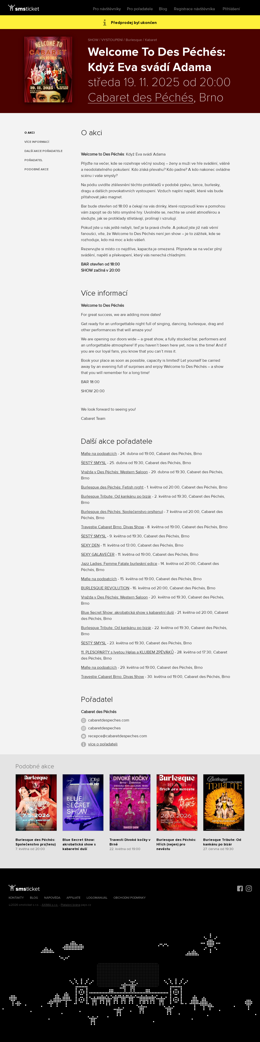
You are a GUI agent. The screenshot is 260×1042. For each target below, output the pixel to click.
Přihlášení (231, 8)
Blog (163, 8)
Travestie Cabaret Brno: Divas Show (112, 527)
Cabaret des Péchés (140, 98)
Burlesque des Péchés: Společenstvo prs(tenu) (122, 511)
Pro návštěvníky (107, 8)
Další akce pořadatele (43, 151)
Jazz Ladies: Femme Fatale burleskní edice (119, 563)
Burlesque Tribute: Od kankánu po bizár (116, 496)
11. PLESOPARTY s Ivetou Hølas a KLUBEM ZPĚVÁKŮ (127, 652)
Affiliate (73, 898)
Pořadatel (33, 160)
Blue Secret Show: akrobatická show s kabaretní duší (127, 612)
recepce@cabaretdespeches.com (117, 736)
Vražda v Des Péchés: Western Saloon (114, 472)
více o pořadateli (103, 744)
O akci (29, 133)
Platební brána (70, 905)
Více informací (36, 142)
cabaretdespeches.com (108, 720)
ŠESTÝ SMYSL (93, 462)
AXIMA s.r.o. (50, 905)
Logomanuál (97, 898)
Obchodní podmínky (129, 898)
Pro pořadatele (140, 8)
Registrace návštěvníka (194, 8)
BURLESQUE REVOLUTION (105, 588)
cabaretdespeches (104, 728)
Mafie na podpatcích (99, 453)
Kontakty (16, 898)
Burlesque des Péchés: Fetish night (112, 487)
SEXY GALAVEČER (98, 554)
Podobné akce (36, 169)
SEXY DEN (90, 545)
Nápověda (52, 898)
